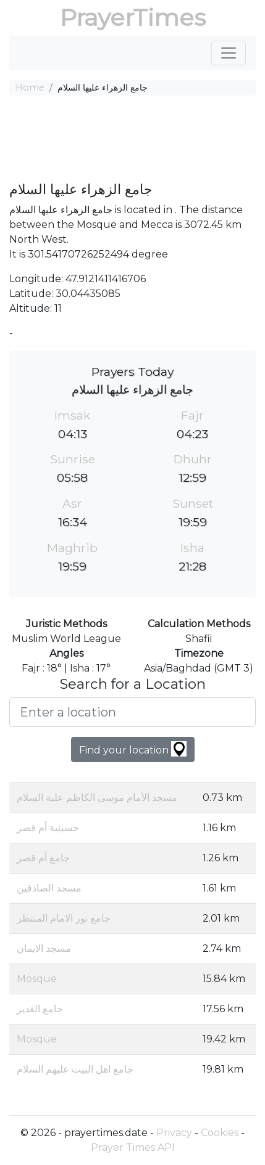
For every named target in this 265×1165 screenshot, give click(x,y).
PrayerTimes (133, 17)
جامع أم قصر (43, 858)
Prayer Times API (133, 1147)
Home (29, 87)
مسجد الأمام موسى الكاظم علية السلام (97, 797)
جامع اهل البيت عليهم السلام (75, 1069)
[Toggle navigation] (228, 53)
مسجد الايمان (44, 948)
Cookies (219, 1133)
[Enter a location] (132, 712)
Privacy (174, 1133)
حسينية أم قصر (48, 828)
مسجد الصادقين (49, 888)
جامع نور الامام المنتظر (64, 918)
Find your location (133, 749)
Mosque (37, 978)
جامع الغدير (40, 1009)
